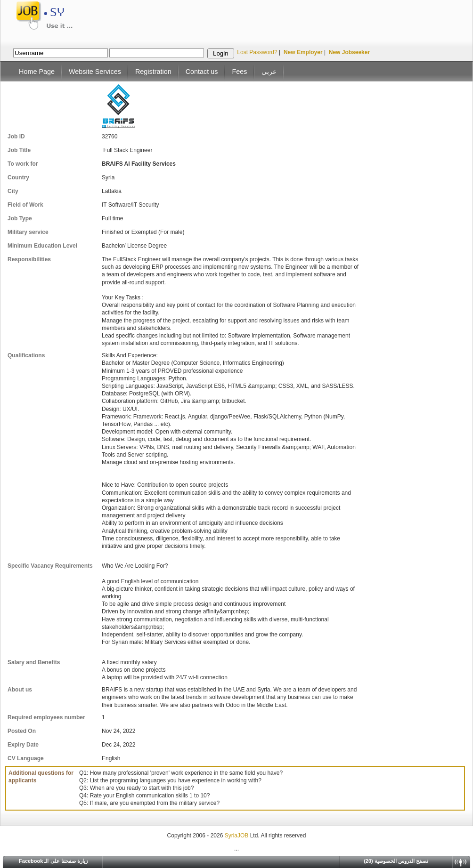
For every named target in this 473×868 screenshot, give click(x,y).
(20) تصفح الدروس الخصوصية (396, 861)
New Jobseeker (349, 52)
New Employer (303, 52)
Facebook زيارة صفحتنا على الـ (53, 861)
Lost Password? (257, 52)
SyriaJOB (237, 835)
